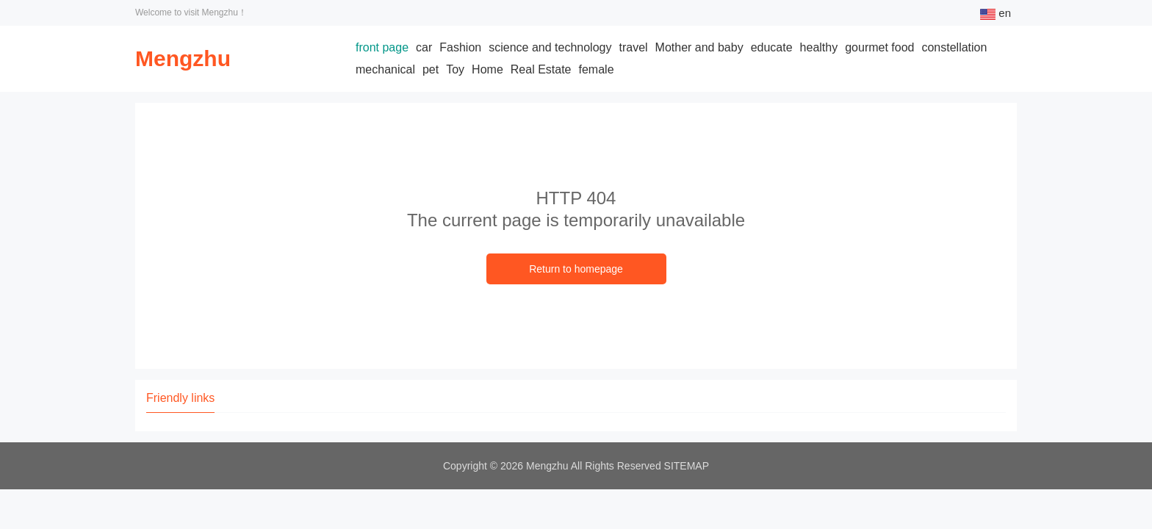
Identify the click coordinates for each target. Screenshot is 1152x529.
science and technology (550, 47)
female (596, 69)
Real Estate (541, 69)
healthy (819, 47)
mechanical (385, 69)
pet (430, 69)
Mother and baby (699, 47)
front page (382, 47)
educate (772, 47)
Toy (455, 69)
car (424, 47)
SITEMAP (686, 466)
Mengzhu (183, 58)
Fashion (460, 47)
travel (633, 47)
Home (487, 69)
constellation (954, 47)
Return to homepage (576, 269)
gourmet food (879, 47)
